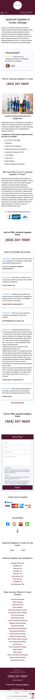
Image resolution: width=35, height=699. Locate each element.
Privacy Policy (13, 483)
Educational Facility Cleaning (17, 628)
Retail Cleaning (17, 649)
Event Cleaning (17, 607)
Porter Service (17, 644)
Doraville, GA (17, 571)
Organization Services (17, 660)
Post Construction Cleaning (17, 646)
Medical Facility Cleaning (17, 636)
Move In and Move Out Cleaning (17, 654)
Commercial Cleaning (17, 599)
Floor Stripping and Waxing (17, 641)
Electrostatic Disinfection (17, 631)
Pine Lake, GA (17, 578)
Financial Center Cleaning (17, 633)
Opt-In (7, 475)
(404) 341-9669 (26, 12)
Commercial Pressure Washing (17, 620)
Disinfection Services (17, 617)
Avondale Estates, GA (17, 563)
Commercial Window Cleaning (17, 609)
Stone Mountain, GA (17, 584)
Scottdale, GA (17, 581)
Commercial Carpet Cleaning (17, 612)
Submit (17, 487)
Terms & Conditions (22, 483)
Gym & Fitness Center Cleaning (17, 638)
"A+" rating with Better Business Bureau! (17, 211)
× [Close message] (27, 694)
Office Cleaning (17, 602)
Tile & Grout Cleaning (17, 615)
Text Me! (8, 467)
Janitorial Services (17, 604)
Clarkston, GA (17, 568)
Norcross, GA (17, 573)
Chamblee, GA (17, 565)
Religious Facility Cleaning (17, 623)
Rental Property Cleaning (17, 657)
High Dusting (17, 652)
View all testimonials (17, 402)
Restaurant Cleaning (17, 625)
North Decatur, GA (17, 576)
